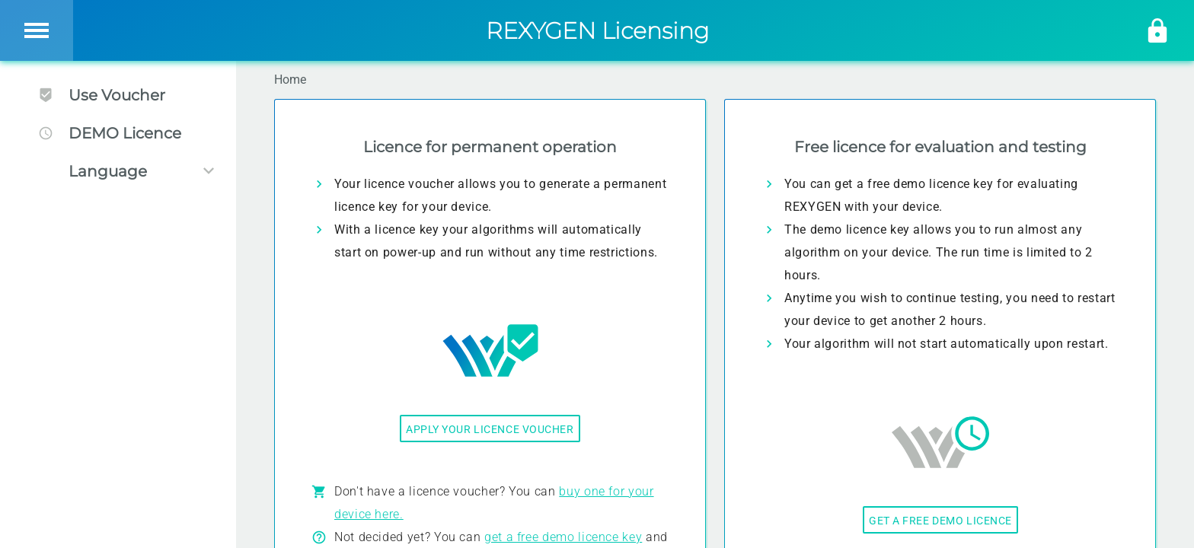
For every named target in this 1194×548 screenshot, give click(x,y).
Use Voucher (101, 95)
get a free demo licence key (563, 537)
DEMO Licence (109, 133)
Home (290, 79)
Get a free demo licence (940, 521)
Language (108, 171)
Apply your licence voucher (490, 429)
